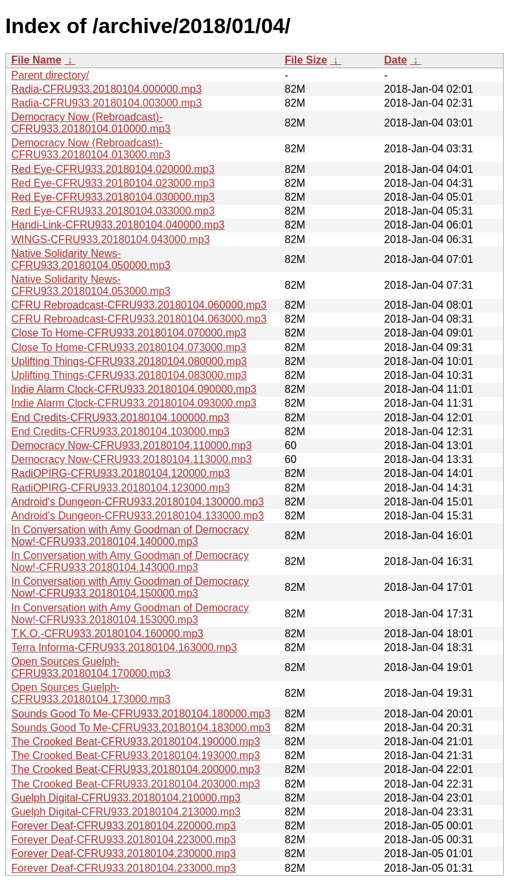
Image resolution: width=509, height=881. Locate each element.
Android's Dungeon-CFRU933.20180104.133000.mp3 (137, 515)
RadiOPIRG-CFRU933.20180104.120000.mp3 (120, 473)
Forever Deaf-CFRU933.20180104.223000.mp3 (123, 839)
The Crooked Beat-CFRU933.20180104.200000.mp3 (135, 769)
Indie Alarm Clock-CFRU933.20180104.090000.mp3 (133, 389)
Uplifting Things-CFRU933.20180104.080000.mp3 (129, 361)
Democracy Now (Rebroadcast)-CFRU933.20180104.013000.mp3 (90, 148)
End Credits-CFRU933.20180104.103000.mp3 (120, 431)
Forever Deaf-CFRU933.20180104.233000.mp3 (123, 868)
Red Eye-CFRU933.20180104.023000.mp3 (113, 183)
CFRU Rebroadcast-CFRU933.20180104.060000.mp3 (138, 305)
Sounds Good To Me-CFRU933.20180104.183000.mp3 (140, 727)
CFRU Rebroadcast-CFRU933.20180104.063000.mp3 (138, 319)
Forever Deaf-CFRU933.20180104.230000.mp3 (123, 853)
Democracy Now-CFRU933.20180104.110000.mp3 (131, 445)
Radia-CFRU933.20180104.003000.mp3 (106, 103)
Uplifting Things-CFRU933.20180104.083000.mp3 (129, 375)
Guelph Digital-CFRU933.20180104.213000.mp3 (126, 811)
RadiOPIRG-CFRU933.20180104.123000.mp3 (120, 487)
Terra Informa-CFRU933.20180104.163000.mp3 (124, 647)
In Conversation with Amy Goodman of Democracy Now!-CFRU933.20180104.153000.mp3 (130, 613)
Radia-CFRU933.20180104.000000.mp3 (106, 89)
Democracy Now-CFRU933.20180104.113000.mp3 (131, 459)
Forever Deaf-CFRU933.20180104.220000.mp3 (123, 825)
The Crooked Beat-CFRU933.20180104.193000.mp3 (135, 755)
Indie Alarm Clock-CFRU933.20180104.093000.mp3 (133, 403)
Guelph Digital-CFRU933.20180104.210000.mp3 (126, 797)
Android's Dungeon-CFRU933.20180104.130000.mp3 (137, 501)
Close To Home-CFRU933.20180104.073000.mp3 (129, 347)
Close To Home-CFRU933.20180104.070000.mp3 (129, 332)
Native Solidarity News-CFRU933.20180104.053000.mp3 (90, 285)
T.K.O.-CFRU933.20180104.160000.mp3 (107, 633)
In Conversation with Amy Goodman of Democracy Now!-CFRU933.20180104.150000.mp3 (130, 587)
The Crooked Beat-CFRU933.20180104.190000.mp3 (135, 741)
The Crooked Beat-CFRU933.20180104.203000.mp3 (135, 784)
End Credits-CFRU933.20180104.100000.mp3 (120, 417)
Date (396, 60)
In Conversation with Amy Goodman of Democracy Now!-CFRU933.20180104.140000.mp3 (130, 535)
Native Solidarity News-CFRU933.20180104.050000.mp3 (90, 259)
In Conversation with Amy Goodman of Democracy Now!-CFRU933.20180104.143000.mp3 (130, 561)
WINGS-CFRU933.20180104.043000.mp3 (110, 239)
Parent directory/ (50, 75)
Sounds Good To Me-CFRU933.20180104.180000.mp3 (140, 713)
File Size (306, 60)
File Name (36, 60)
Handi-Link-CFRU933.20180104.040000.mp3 (118, 225)
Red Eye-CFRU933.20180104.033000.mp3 (113, 211)
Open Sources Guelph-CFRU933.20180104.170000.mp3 (90, 667)
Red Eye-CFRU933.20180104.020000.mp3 (113, 169)
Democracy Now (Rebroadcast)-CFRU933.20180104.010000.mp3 (90, 122)
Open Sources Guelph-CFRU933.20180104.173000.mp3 (90, 693)
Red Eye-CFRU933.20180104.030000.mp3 (113, 197)
